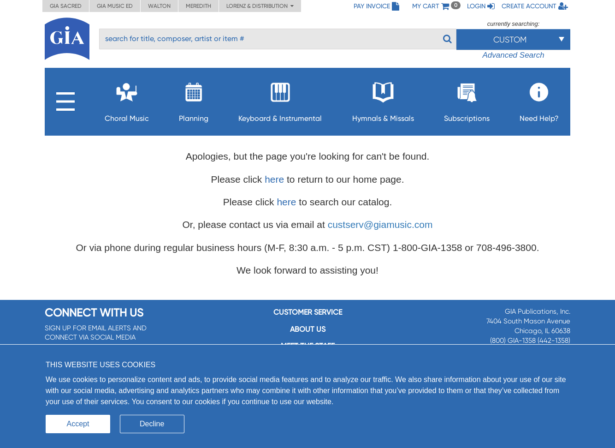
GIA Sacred (66, 6)
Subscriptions (467, 99)
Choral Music (127, 99)
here (274, 179)
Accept (78, 424)
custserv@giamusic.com (380, 224)
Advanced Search (513, 55)
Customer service (307, 312)
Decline (152, 424)
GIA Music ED (115, 6)
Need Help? (539, 99)
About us (307, 329)
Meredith (198, 6)
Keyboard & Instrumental (280, 99)
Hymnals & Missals (383, 99)
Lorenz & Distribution (260, 6)
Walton (159, 6)
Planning (193, 99)
